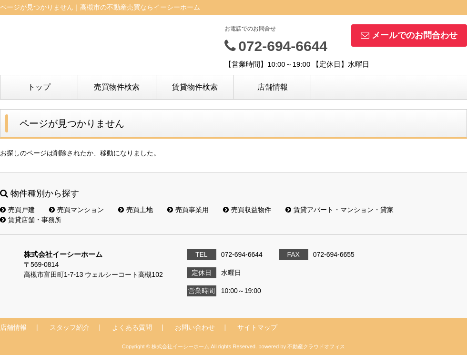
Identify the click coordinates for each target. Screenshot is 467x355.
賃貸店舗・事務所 (30, 219)
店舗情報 (272, 87)
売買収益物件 (247, 209)
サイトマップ (257, 327)
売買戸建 (17, 209)
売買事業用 (188, 209)
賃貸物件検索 (195, 87)
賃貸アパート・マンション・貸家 (339, 209)
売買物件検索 (117, 87)
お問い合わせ (195, 327)
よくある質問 (132, 327)
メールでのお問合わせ (409, 35)
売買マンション (76, 209)
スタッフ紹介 (70, 327)
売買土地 (135, 209)
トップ (39, 87)
